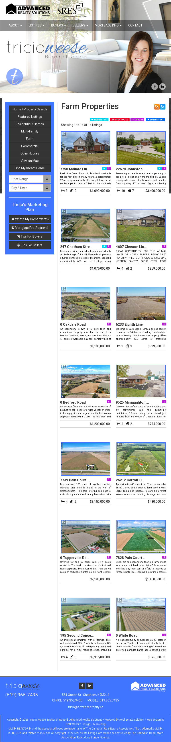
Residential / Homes (30, 124)
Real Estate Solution (131, 719)
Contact (135, 25)
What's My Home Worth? (30, 219)
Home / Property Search (30, 109)
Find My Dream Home (30, 168)
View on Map (30, 161)
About (15, 25)
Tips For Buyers (29, 236)
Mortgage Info (108, 25)
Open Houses (29, 153)
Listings (37, 25)
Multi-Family (29, 131)
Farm (29, 138)
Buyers (58, 25)
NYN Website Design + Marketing (86, 724)
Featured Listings (30, 116)
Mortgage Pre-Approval (30, 228)
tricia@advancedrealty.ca (85, 707)
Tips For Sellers (29, 245)
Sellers (80, 25)
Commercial (29, 146)
